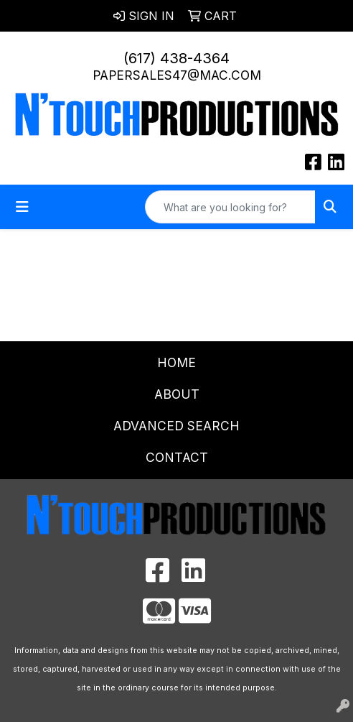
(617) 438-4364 (176, 58)
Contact (177, 457)
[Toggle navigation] (22, 207)
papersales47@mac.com (177, 75)
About (176, 394)
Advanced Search (176, 425)
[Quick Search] (230, 206)
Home (176, 362)
